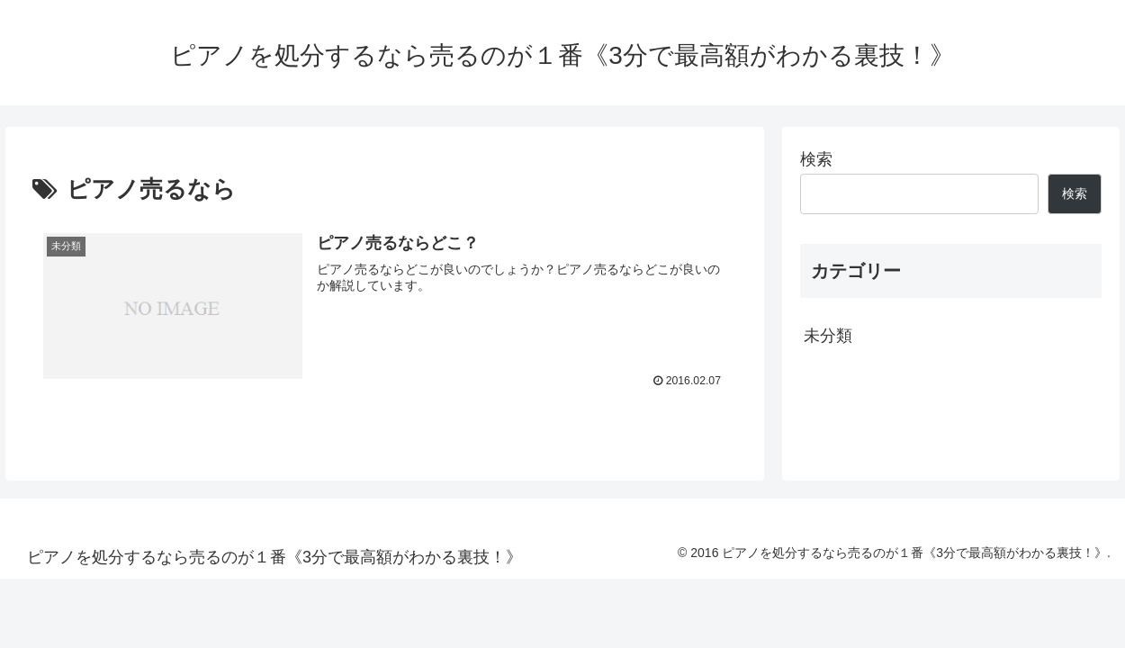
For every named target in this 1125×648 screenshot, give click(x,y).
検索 (816, 159)
